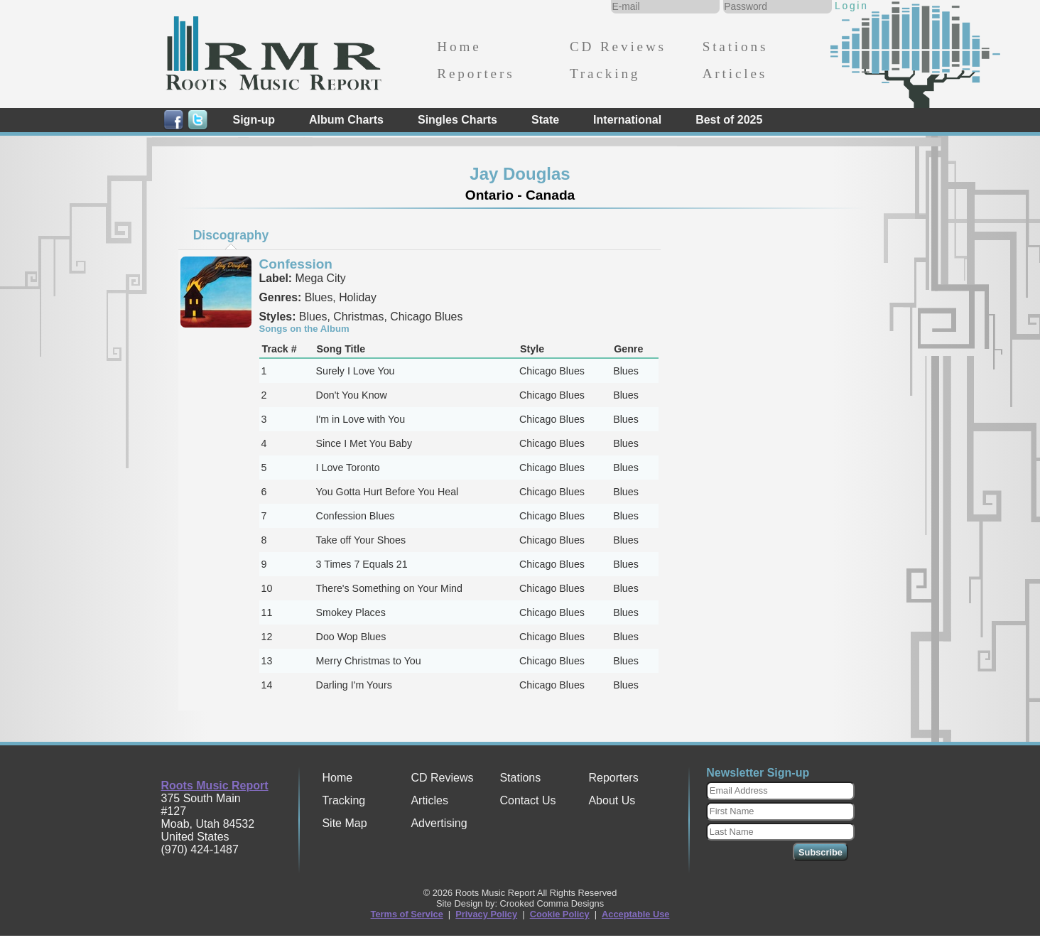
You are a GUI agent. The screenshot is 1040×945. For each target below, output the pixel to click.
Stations (736, 46)
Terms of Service (407, 914)
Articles (735, 73)
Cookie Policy (560, 914)
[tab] (230, 235)
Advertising (439, 823)
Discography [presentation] (231, 235)
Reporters (475, 73)
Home (459, 46)
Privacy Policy (486, 914)
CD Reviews (618, 46)
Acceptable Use (635, 914)
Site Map (344, 823)
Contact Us (527, 800)
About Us (611, 800)
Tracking (605, 73)
